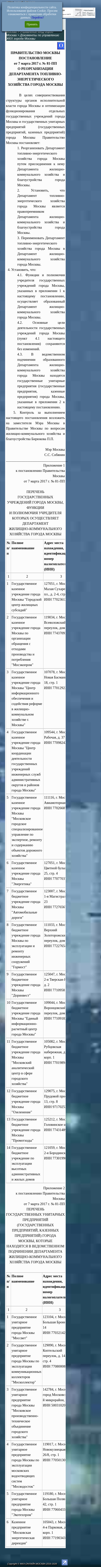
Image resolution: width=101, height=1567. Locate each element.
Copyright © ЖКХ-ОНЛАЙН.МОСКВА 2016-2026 (32, 1563)
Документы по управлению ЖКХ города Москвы (32, 37)
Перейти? (38, 17)
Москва (11, 31)
